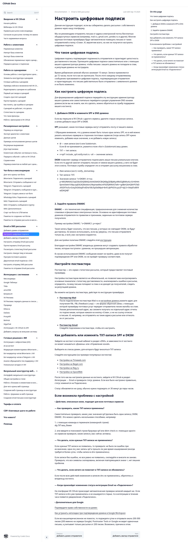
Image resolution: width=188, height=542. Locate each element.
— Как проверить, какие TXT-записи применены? (166, 49)
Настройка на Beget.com (71, 364)
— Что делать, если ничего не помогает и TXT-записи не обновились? (167, 61)
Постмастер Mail (68, 297)
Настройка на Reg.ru (69, 368)
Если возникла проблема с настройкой (166, 44)
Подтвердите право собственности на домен (76, 507)
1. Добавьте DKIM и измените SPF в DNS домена (167, 25)
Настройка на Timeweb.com (73, 360)
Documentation (61, 12)
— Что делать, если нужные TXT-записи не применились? (167, 55)
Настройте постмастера (159, 34)
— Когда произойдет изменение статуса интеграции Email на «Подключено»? (167, 68)
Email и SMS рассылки (80, 12)
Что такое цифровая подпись (162, 16)
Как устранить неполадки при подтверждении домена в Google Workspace (90, 513)
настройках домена (109, 300)
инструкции (105, 240)
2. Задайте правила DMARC (162, 30)
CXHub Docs (9, 3)
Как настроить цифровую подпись (164, 20)
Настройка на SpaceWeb (71, 372)
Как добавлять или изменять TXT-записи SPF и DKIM (166, 39)
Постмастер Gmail (69, 325)
